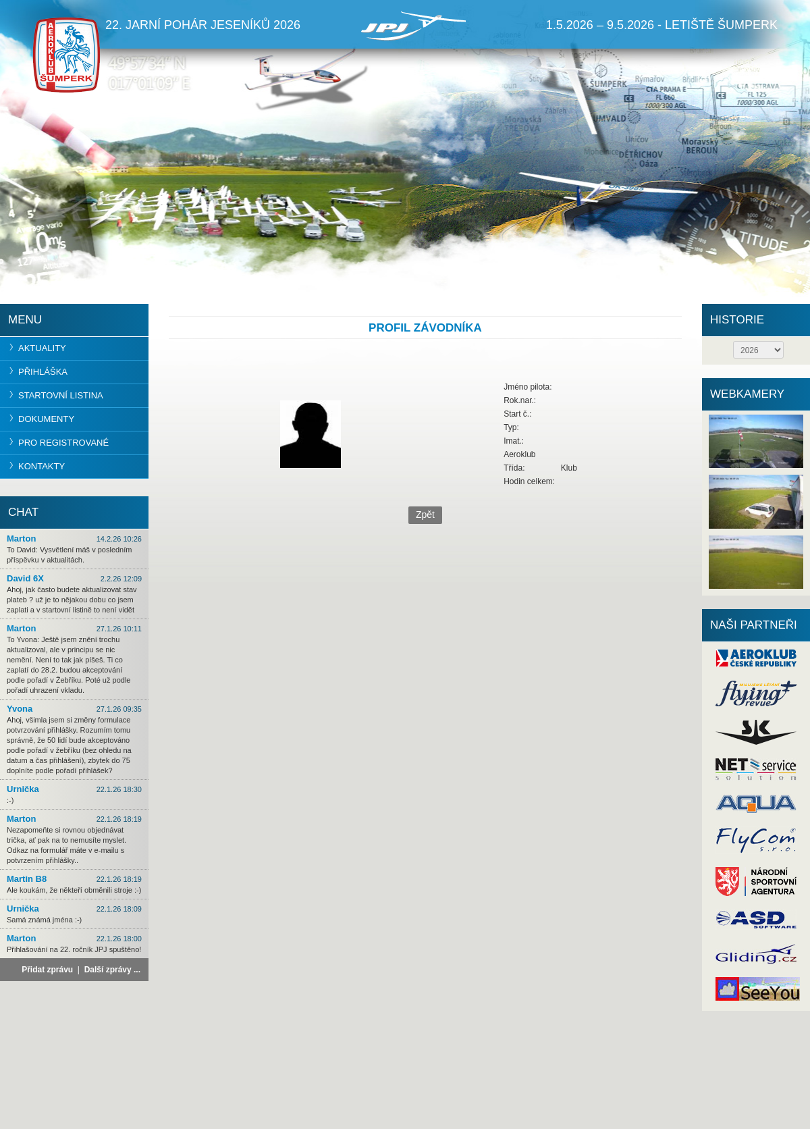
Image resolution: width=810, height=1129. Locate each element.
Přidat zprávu (47, 969)
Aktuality (42, 348)
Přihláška (43, 372)
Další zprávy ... (112, 969)
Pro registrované (63, 443)
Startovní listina (60, 395)
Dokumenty (46, 419)
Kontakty (41, 466)
